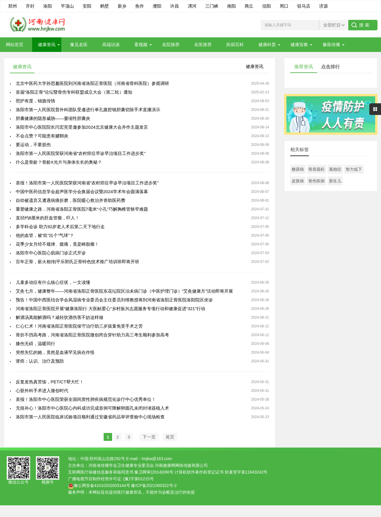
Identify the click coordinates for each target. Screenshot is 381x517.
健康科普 (267, 44)
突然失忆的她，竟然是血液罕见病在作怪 (55, 352)
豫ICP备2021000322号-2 (154, 485)
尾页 (170, 436)
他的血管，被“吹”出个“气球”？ (45, 235)
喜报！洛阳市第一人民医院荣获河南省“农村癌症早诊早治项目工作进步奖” (87, 182)
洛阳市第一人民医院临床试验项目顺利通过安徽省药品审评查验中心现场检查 (90, 416)
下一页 (149, 436)
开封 (30, 6)
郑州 (12, 6)
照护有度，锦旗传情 (35, 100)
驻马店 (303, 6)
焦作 (139, 6)
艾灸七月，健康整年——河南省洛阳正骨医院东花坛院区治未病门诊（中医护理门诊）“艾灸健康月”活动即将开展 (124, 291)
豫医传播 (331, 44)
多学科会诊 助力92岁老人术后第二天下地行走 (60, 226)
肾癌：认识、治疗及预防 (40, 361)
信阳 (266, 6)
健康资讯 (46, 44)
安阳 (87, 6)
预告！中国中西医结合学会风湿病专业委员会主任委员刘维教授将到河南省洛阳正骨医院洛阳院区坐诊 (114, 299)
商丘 (249, 6)
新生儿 (335, 181)
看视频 (140, 44)
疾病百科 (235, 44)
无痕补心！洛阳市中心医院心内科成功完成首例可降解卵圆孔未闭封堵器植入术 (92, 408)
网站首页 (14, 44)
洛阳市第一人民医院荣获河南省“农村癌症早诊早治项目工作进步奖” (81, 153)
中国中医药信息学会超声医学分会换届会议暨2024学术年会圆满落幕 (82, 191)
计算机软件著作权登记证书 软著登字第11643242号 (221, 472)
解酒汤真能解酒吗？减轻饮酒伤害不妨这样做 (59, 317)
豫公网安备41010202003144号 (102, 485)
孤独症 (335, 169)
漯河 (192, 6)
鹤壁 (104, 6)
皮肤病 (298, 181)
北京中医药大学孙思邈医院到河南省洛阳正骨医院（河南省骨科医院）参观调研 (92, 83)
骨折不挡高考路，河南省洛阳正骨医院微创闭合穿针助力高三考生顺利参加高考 (92, 334)
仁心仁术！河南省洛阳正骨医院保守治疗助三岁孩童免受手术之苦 (79, 326)
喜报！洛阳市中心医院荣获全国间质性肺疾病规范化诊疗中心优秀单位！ (86, 399)
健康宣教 (299, 44)
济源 (323, 6)
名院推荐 (171, 44)
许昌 (174, 6)
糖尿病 (298, 169)
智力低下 (354, 169)
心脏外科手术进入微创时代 (42, 390)
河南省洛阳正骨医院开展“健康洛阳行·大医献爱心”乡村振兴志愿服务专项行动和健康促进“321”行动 (110, 308)
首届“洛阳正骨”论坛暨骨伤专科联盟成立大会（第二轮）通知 (74, 92)
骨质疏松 (316, 169)
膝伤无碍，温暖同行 (35, 343)
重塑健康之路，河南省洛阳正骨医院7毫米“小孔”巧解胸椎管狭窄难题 (82, 209)
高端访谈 (111, 44)
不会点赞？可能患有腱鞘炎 (42, 135)
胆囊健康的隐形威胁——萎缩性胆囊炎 (53, 118)
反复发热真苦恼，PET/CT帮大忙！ (50, 381)
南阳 (231, 6)
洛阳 (47, 6)
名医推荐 (203, 44)
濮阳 (157, 6)
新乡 (122, 6)
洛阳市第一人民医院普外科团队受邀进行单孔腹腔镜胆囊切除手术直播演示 (88, 109)
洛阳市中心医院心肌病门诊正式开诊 (51, 252)
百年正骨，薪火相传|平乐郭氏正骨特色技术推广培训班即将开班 (78, 261)
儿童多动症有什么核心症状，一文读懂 (53, 282)
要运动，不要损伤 (33, 144)
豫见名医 (79, 44)
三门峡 (211, 6)
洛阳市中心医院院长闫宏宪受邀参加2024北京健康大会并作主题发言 (82, 127)
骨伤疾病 (316, 181)
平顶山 (67, 6)
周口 (284, 6)
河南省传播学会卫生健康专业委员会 (121, 465)
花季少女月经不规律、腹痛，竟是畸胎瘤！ (57, 244)
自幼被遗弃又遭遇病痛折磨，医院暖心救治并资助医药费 (70, 200)
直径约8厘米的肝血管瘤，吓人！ (47, 217)
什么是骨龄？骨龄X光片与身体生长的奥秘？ (59, 162)
